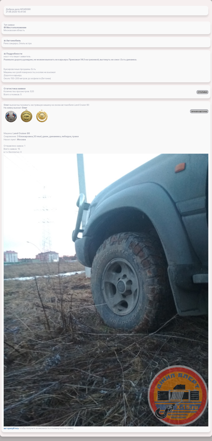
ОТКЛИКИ (202, 92)
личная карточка (199, 111)
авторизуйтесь (11, 428)
